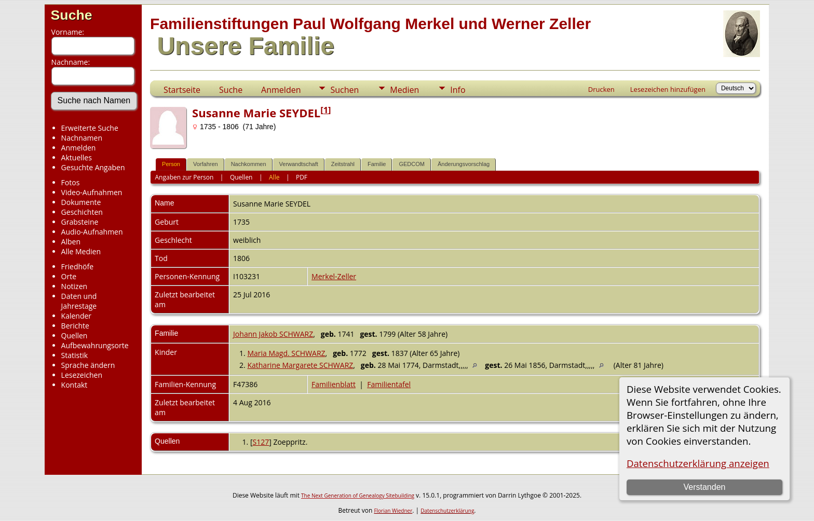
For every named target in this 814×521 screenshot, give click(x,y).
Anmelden (78, 148)
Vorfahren (205, 164)
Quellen (74, 335)
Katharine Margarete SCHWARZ (300, 365)
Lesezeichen (81, 375)
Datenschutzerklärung (447, 510)
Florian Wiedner (393, 510)
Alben (70, 241)
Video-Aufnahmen (92, 192)
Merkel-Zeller (333, 276)
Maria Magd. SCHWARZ (286, 353)
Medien (404, 89)
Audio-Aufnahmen (92, 232)
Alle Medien (81, 251)
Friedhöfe (77, 266)
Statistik (74, 355)
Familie (377, 164)
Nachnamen (81, 138)
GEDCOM (412, 164)
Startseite (182, 89)
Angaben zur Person (184, 177)
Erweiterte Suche (89, 128)
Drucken (601, 89)
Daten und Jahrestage (79, 301)
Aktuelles (76, 157)
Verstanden (704, 487)
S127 (261, 442)
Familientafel (389, 384)
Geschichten (82, 212)
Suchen (344, 89)
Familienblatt (333, 384)
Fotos (70, 182)
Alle (274, 177)
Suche (71, 15)
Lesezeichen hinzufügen (668, 89)
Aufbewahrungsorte (95, 345)
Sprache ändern (88, 365)
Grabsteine (80, 222)
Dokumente (81, 202)
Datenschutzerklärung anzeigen (698, 463)
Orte (68, 276)
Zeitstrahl (343, 164)
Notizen (74, 286)
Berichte (75, 326)
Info (457, 89)
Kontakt (74, 385)
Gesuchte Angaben (93, 167)
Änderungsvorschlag (464, 164)
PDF (301, 177)
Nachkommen (248, 164)
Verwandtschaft (298, 164)
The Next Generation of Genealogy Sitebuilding (357, 495)
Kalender (76, 316)
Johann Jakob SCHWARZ (273, 334)
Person (171, 164)
